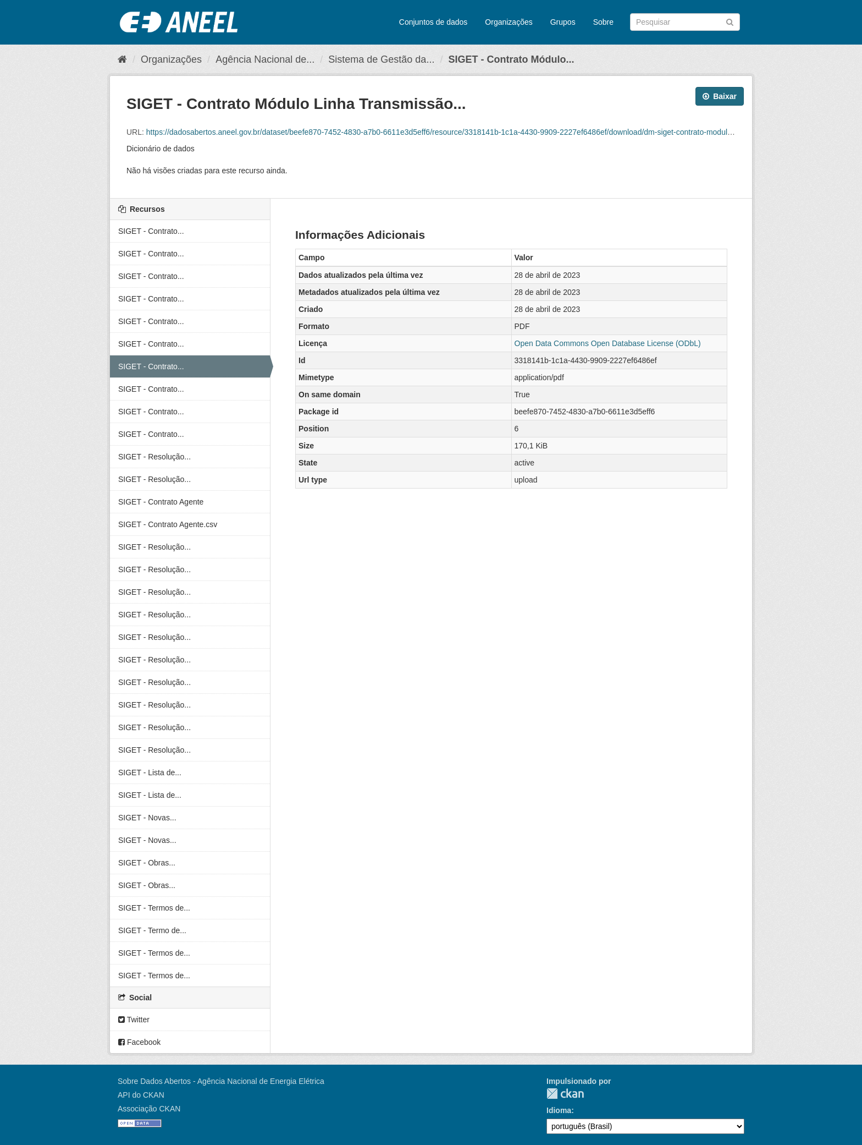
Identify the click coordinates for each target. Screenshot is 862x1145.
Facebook (139, 1042)
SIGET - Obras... (146, 862)
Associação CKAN (149, 1108)
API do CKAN (141, 1095)
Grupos (563, 22)
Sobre (603, 22)
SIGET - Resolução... (154, 456)
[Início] (122, 59)
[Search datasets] (685, 22)
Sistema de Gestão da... (381, 59)
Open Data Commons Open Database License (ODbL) (608, 343)
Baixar (720, 96)
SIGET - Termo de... (152, 930)
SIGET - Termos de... (154, 907)
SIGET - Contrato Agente (160, 501)
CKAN (565, 1093)
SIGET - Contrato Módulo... (511, 59)
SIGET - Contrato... (151, 231)
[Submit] (729, 21)
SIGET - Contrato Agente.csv (167, 524)
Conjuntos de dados (433, 22)
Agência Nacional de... (265, 59)
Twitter (134, 1019)
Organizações (508, 22)
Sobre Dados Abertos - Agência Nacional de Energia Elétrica (221, 1081)
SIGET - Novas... (147, 817)
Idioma (558, 1110)
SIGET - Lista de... (149, 772)
